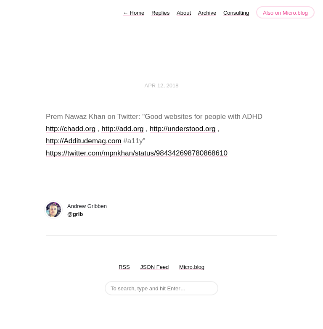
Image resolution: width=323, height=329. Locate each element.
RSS (124, 267)
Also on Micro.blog (285, 13)
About (184, 13)
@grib (75, 214)
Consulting (236, 13)
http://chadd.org (70, 129)
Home (133, 13)
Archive (207, 13)
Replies (160, 13)
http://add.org (122, 129)
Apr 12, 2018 (162, 85)
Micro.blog (191, 267)
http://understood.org (183, 129)
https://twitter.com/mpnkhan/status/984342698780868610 (137, 153)
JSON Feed (154, 267)
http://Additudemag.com (84, 141)
